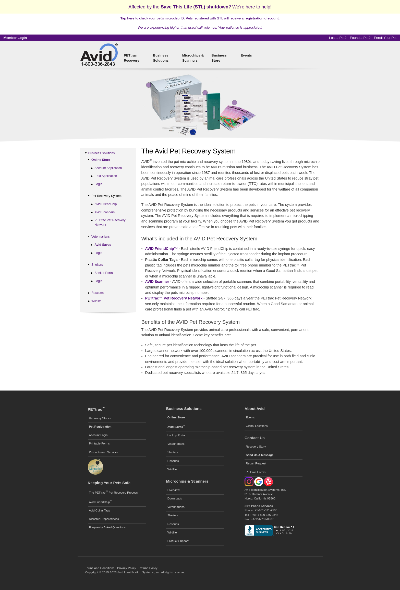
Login (98, 184)
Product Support (178, 540)
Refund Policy (148, 568)
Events (246, 55)
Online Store (100, 160)
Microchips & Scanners (193, 57)
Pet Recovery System (106, 196)
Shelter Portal (103, 273)
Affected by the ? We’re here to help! (199, 6)
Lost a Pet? (337, 38)
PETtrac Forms (255, 472)
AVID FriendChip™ (161, 249)
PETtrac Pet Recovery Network (109, 222)
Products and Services (103, 452)
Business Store (219, 57)
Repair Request (256, 463)
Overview (173, 490)
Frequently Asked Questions (107, 527)
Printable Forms (99, 443)
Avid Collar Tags (99, 510)
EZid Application (105, 176)
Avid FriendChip (105, 204)
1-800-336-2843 (267, 514)
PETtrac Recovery (131, 57)
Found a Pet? (360, 38)
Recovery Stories (100, 418)
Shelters (97, 264)
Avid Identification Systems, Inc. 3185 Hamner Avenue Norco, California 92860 (265, 494)
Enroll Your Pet (385, 38)
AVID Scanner (157, 282)
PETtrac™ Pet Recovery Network (174, 298)
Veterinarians (100, 236)
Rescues (97, 293)
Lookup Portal (176, 435)
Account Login (98, 435)
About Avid (255, 408)
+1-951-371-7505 (266, 510)
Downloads (174, 498)
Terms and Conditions (100, 568)
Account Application (108, 168)
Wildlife (96, 301)
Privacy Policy (126, 568)
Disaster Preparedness (104, 518)
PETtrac (96, 409)
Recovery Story (256, 446)
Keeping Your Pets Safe (109, 483)
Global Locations (257, 425)
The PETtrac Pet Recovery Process (113, 492)
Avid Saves (102, 245)
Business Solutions (160, 57)
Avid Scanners (104, 212)
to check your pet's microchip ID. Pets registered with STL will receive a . (200, 18)
